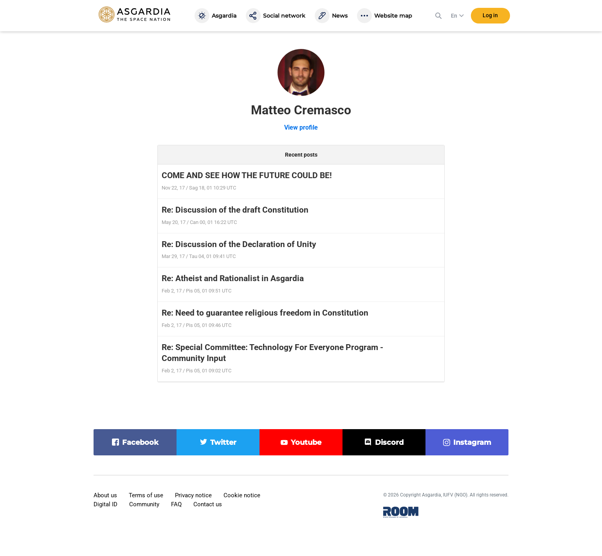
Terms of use (146, 495)
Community (144, 504)
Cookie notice (241, 495)
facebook (140, 442)
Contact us (207, 504)
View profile (301, 127)
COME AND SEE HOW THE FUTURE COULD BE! (247, 175)
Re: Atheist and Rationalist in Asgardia (233, 278)
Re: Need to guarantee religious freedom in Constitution (265, 313)
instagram (472, 442)
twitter (223, 442)
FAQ (176, 504)
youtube (306, 442)
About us (105, 495)
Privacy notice (193, 495)
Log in (490, 15)
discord (389, 442)
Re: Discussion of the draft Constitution (235, 210)
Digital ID (105, 504)
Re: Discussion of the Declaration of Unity (239, 244)
